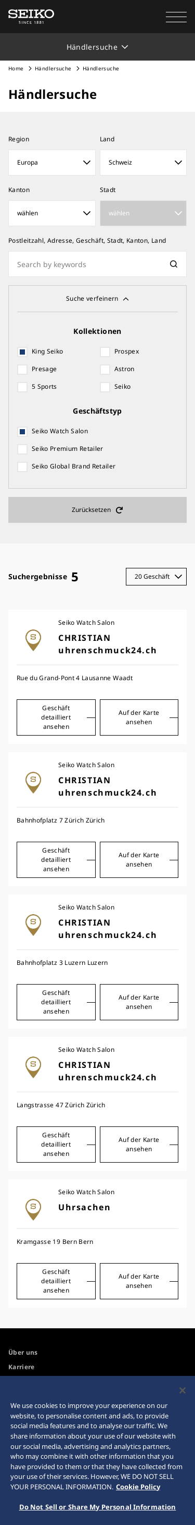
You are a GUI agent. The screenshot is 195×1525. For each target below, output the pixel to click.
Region (18, 139)
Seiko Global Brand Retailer (73, 466)
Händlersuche (53, 68)
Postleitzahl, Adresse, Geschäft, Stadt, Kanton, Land (87, 240)
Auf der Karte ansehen (139, 717)
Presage (44, 368)
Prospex (126, 351)
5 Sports (44, 386)
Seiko (122, 386)
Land (107, 139)
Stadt (108, 189)
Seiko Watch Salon (60, 431)
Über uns (23, 1352)
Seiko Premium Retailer (67, 448)
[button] (176, 16)
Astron (124, 368)
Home (15, 68)
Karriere (21, 1366)
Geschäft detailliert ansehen (56, 717)
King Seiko (47, 351)
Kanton (19, 189)
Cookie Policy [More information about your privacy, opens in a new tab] (138, 1489)
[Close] (182, 1393)
